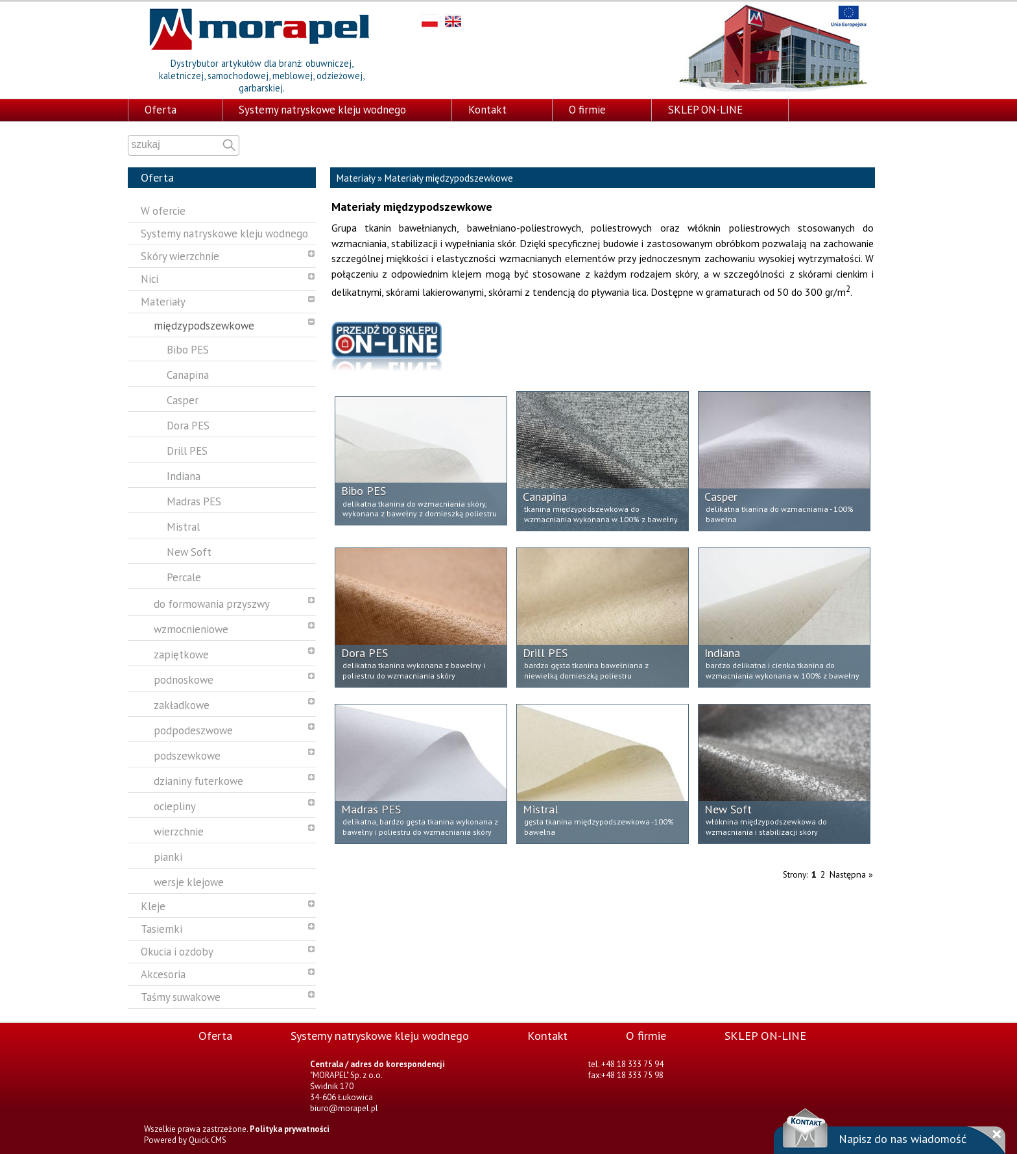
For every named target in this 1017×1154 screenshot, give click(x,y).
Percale (184, 576)
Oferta (160, 108)
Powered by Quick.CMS (185, 1138)
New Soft (189, 551)
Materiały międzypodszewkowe (449, 177)
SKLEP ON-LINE (705, 108)
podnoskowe (183, 678)
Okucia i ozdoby (177, 950)
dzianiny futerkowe (198, 780)
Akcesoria (163, 973)
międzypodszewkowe (204, 324)
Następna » (851, 873)
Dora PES (188, 424)
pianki (168, 855)
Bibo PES (188, 348)
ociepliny (175, 805)
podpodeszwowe (193, 729)
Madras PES (194, 500)
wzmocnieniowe (191, 628)
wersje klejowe (189, 881)
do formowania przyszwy (212, 602)
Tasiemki (161, 927)
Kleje (153, 905)
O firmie (587, 108)
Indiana (183, 475)
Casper (182, 399)
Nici (149, 277)
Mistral (183, 525)
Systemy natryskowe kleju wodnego (322, 108)
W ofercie (163, 209)
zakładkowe (181, 704)
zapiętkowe (181, 653)
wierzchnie (179, 830)
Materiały (163, 300)
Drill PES (187, 449)
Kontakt (487, 108)
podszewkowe (187, 754)
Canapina (188, 374)
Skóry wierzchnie (180, 255)
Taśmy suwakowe (181, 996)
